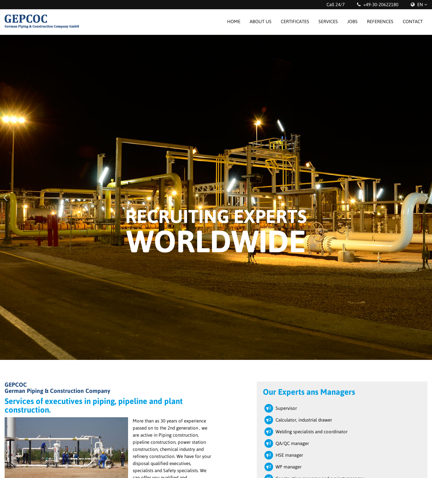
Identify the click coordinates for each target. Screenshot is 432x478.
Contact (413, 21)
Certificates (295, 21)
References (380, 21)
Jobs (352, 21)
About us (261, 21)
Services (328, 21)
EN (420, 4)
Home (233, 21)
